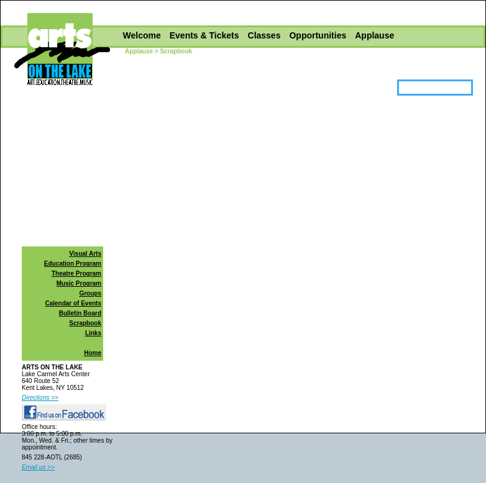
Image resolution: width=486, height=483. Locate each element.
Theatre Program (76, 273)
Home (92, 353)
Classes (264, 35)
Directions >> (40, 397)
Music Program (79, 283)
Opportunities (317, 35)
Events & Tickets (204, 35)
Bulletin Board (80, 313)
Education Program (72, 263)
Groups (90, 293)
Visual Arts (85, 253)
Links (93, 333)
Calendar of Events (73, 303)
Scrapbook (85, 323)
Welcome (142, 35)
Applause (374, 35)
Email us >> (38, 467)
